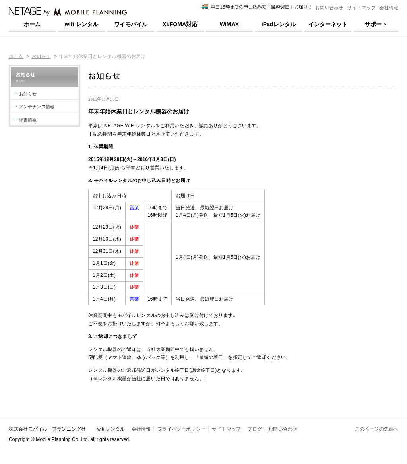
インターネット (328, 24)
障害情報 (28, 119)
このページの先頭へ (376, 429)
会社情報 (389, 7)
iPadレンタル (279, 24)
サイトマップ (361, 7)
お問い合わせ (329, 7)
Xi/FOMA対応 (180, 24)
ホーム (32, 24)
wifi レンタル (81, 24)
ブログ (254, 429)
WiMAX (229, 24)
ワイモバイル (131, 24)
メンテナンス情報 (36, 106)
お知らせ (40, 56)
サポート (376, 24)
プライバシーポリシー (181, 429)
